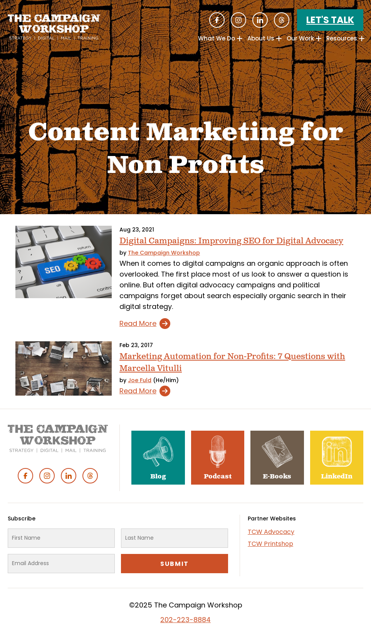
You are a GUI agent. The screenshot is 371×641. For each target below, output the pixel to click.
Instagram (238, 20)
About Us (260, 38)
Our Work (300, 38)
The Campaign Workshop (164, 253)
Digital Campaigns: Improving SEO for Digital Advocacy (231, 241)
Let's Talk (330, 19)
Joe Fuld (139, 380)
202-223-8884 (185, 619)
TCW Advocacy (271, 531)
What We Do (216, 38)
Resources (341, 38)
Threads (282, 20)
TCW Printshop (270, 543)
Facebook (217, 20)
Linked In (260, 20)
